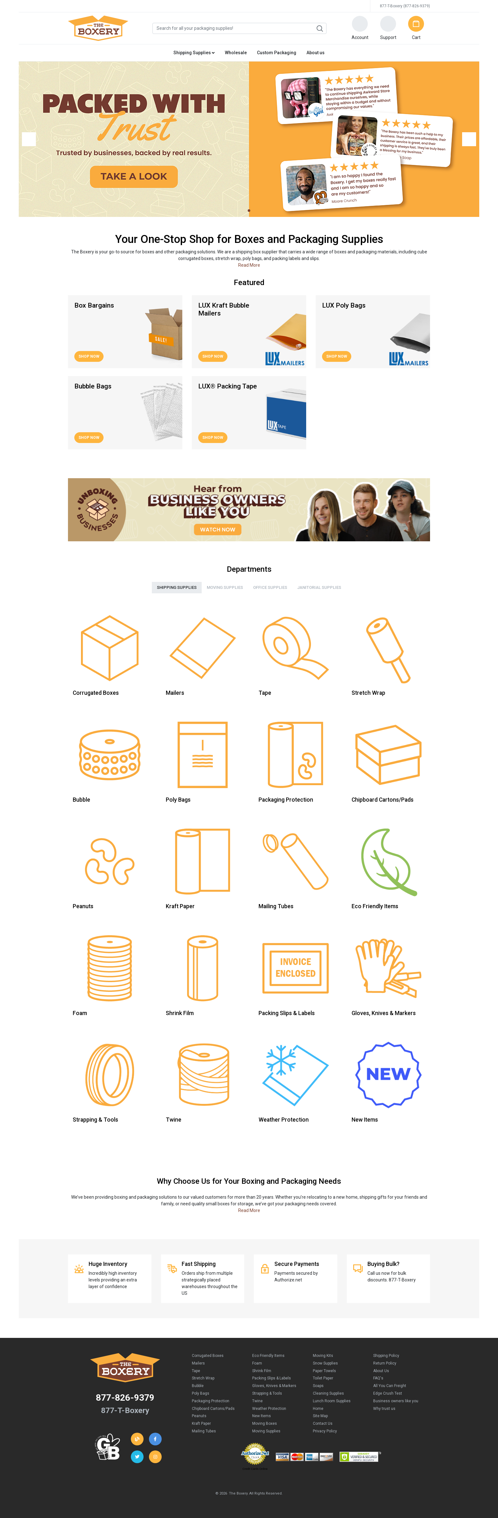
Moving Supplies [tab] (225, 587)
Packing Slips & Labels (271, 1378)
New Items (261, 1416)
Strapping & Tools (267, 1393)
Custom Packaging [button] (276, 52)
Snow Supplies (325, 1363)
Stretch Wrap (203, 1378)
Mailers (198, 1363)
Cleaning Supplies (328, 1393)
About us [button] (315, 52)
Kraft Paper (201, 1423)
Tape (196, 1371)
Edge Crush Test (387, 1393)
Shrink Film (261, 1371)
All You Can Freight (389, 1386)
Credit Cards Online (254, 1468)
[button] (360, 28)
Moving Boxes (264, 1423)
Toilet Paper (323, 1378)
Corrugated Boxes (208, 1355)
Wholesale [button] (236, 52)
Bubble (198, 1386)
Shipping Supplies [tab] (177, 587)
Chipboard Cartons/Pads (213, 1408)
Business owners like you (395, 1401)
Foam (257, 1363)
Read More (249, 265)
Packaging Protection (210, 1401)
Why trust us (384, 1408)
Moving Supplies (266, 1431)
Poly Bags (200, 1393)
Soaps (318, 1386)
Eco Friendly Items (268, 1355)
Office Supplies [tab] (270, 587)
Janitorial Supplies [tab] (319, 587)
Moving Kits (323, 1355)
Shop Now (88, 356)
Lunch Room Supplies (332, 1401)
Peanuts (199, 1416)
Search (319, 28)
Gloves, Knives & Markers (274, 1386)
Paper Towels (324, 1371)
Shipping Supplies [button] (194, 52)
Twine (257, 1401)
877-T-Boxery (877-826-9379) (405, 6)
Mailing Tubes (204, 1431)
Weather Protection (269, 1408)
